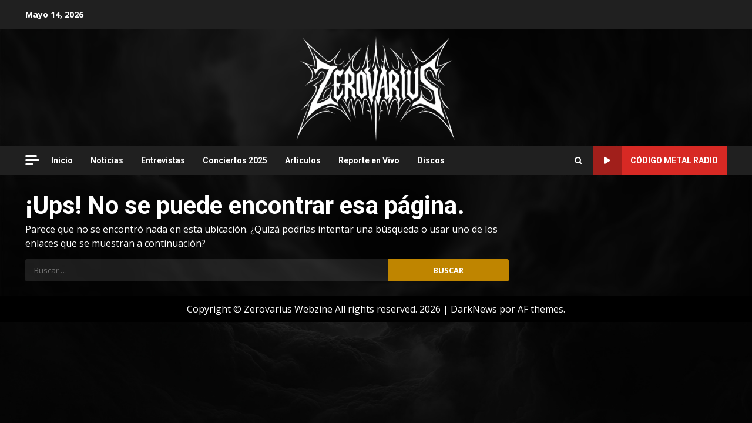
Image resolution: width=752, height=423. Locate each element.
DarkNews (474, 309)
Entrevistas (163, 160)
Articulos (303, 160)
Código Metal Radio (655, 160)
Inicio (62, 160)
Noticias (106, 160)
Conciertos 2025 (235, 160)
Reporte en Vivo (369, 160)
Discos (431, 160)
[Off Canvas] (32, 160)
